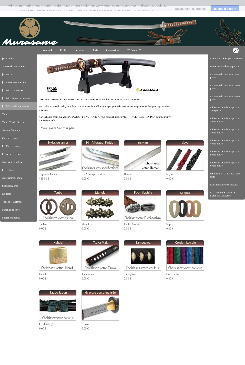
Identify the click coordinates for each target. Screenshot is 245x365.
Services (79, 43)
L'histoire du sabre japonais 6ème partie (224, 157)
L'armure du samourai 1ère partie (224, 69)
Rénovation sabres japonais (224, 59)
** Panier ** (134, 43)
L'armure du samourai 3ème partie (225, 91)
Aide (95, 43)
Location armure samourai (224, 178)
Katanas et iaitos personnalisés (226, 51)
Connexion (234, 7)
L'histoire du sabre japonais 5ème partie (224, 146)
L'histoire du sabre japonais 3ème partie (224, 124)
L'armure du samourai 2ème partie (225, 80)
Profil (63, 43)
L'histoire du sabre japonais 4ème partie (224, 135)
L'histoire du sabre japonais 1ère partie (224, 102)
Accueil (47, 43)
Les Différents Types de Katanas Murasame (222, 187)
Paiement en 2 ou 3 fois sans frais (225, 168)
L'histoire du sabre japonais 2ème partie (224, 113)
